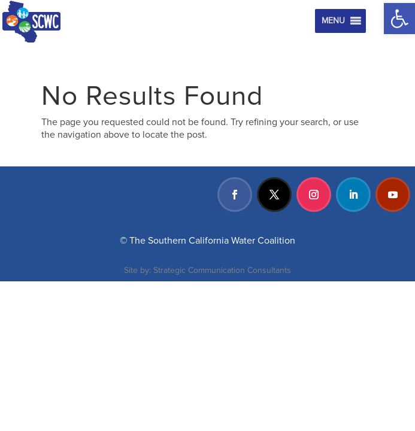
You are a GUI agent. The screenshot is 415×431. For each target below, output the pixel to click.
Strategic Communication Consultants (222, 270)
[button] (399, 18)
